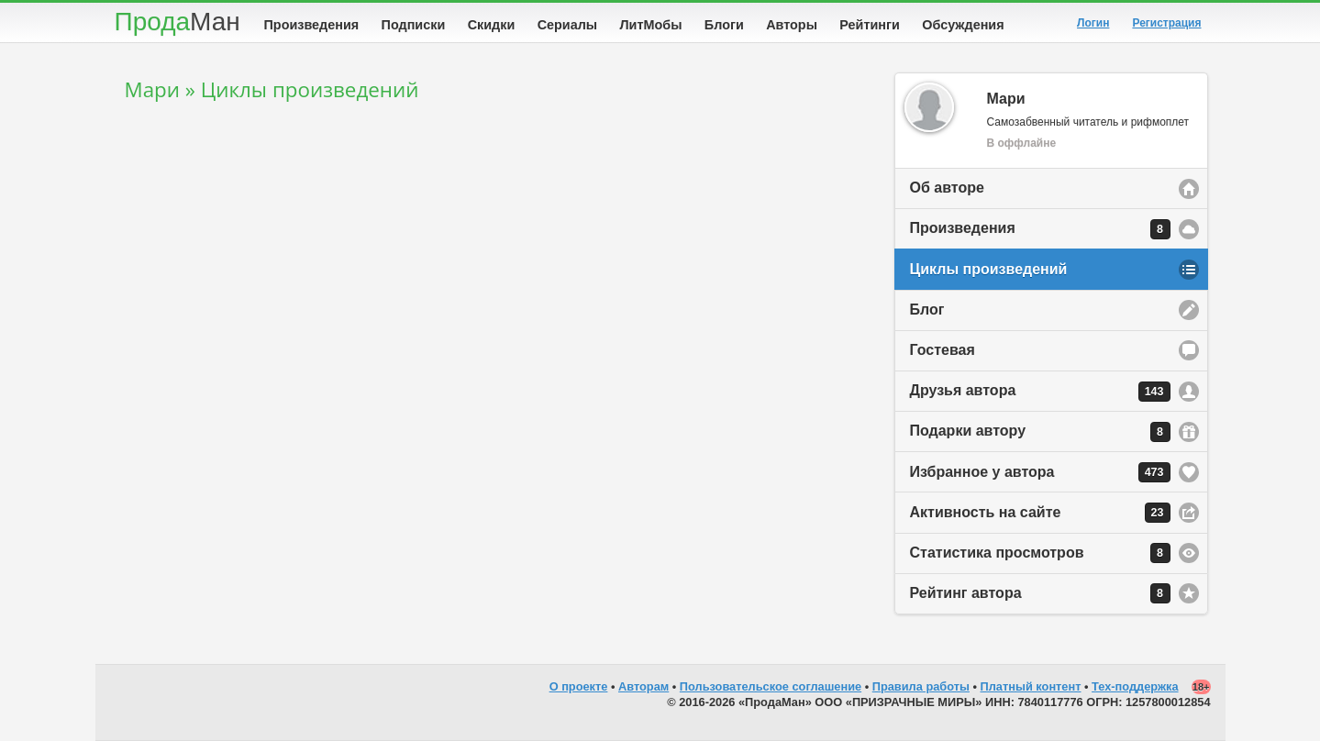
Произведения (312, 24)
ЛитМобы (651, 24)
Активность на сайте (1040, 513)
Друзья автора (1040, 392)
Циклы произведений (989, 269)
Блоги (724, 24)
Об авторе (947, 187)
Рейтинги (869, 24)
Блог (927, 309)
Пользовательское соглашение (770, 686)
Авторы (791, 24)
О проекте (578, 686)
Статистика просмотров (1040, 553)
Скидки (492, 24)
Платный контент (1031, 686)
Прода (177, 21)
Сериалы (567, 24)
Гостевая (942, 350)
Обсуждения (963, 24)
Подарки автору (1040, 432)
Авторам (643, 686)
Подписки (414, 24)
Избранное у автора (1040, 472)
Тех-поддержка (1135, 686)
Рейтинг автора (1040, 593)
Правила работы (921, 686)
